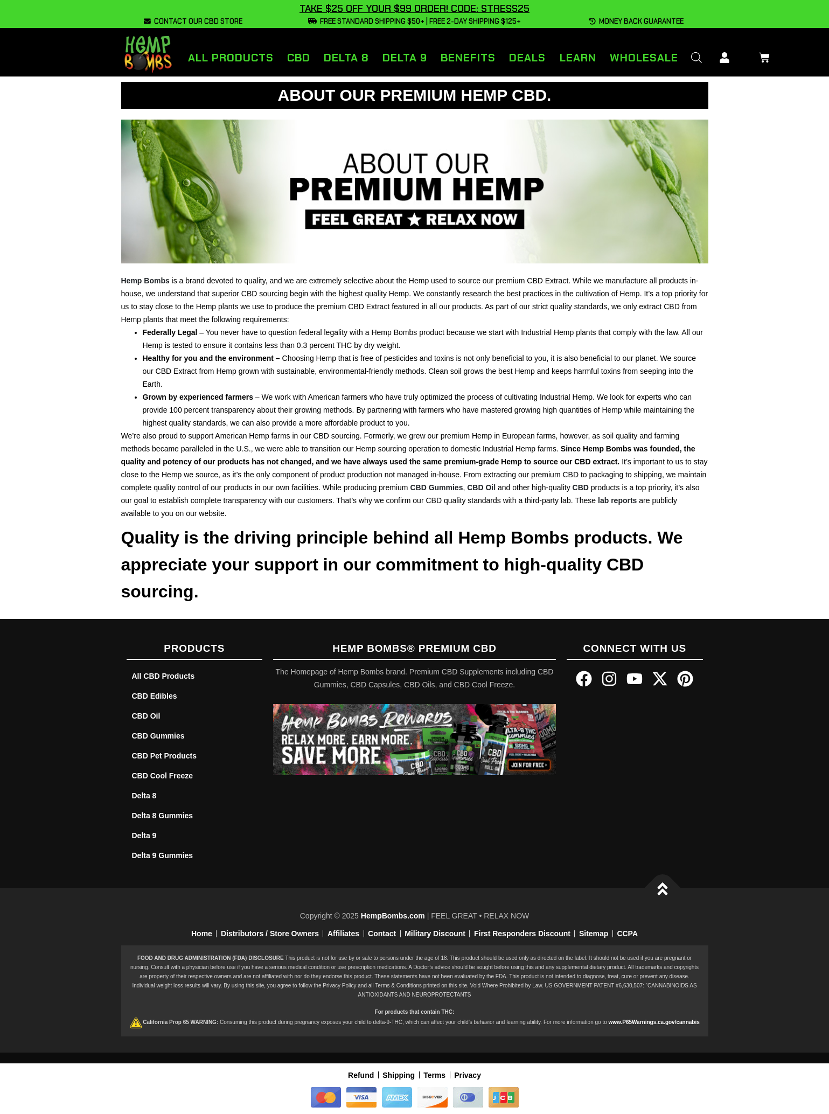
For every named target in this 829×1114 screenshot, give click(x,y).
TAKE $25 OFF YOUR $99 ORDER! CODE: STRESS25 (414, 8)
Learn (578, 58)
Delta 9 (404, 58)
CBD (298, 58)
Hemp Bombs (145, 280)
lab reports (617, 500)
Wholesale (644, 58)
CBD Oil (481, 487)
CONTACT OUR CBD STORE (193, 21)
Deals (527, 58)
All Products (231, 58)
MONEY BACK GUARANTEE (636, 21)
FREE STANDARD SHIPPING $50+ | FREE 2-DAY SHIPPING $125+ (414, 21)
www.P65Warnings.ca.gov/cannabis (653, 1022)
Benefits (468, 58)
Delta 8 (346, 58)
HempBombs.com (393, 915)
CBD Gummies (436, 487)
